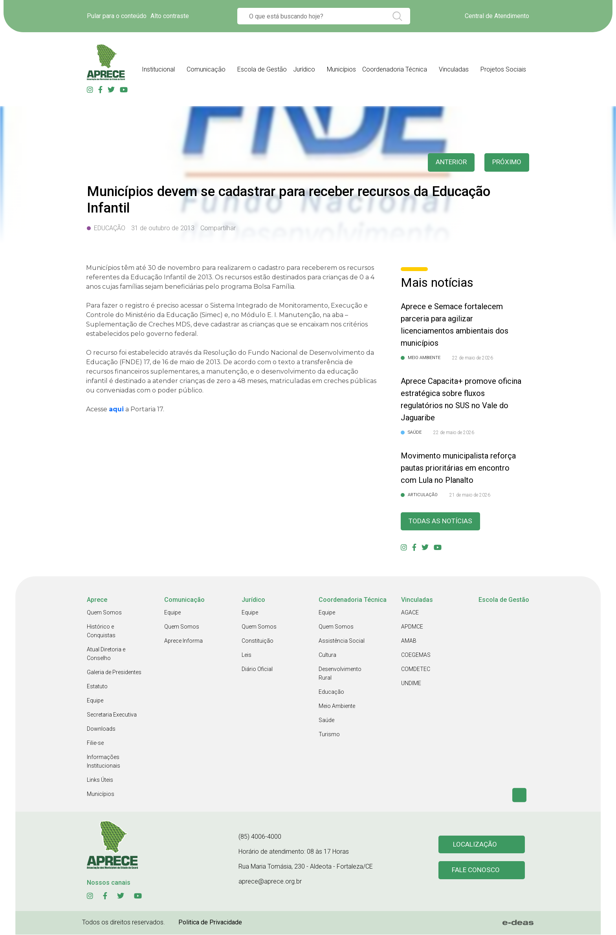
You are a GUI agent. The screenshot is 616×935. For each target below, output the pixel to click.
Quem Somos (104, 613)
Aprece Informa (183, 641)
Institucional (158, 69)
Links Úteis (100, 780)
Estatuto (97, 687)
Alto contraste (169, 16)
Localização (475, 845)
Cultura (327, 655)
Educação (331, 692)
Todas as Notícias (441, 521)
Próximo (506, 162)
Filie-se (95, 743)
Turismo (329, 735)
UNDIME (411, 683)
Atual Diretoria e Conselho (106, 654)
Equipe (95, 701)
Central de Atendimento (497, 16)
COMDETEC (415, 669)
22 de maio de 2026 (472, 358)
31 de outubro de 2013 (162, 228)
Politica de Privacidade (210, 922)
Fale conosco (476, 871)
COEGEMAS (416, 655)
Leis (246, 655)
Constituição (257, 641)
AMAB (408, 641)
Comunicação (206, 69)
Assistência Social (342, 641)
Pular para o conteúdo (117, 16)
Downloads (101, 729)
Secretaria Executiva (112, 715)
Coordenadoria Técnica (394, 69)
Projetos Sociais (503, 69)
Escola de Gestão (262, 69)
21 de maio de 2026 (469, 495)
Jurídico (304, 69)
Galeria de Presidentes (114, 672)
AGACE (410, 613)
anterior (449, 162)
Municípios (341, 69)
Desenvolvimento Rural (340, 673)
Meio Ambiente (337, 706)
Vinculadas (454, 69)
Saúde (326, 720)
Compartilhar (218, 228)
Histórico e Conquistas (101, 631)
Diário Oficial (257, 669)
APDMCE (412, 627)
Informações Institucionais (103, 761)
